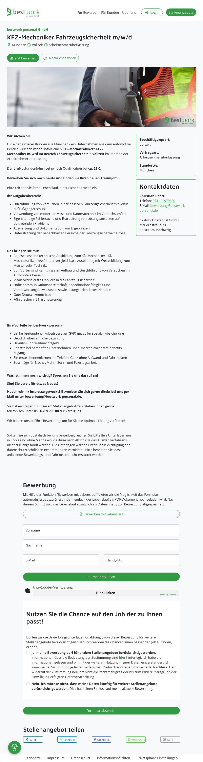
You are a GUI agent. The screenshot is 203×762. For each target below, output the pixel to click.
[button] (33, 739)
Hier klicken (105, 593)
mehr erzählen (101, 577)
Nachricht (59, 58)
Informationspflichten (113, 758)
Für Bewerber (87, 12)
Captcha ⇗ (169, 594)
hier (122, 657)
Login (151, 12)
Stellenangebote (181, 12)
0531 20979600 (164, 201)
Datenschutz (80, 758)
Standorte (33, 758)
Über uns (129, 12)
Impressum (56, 758)
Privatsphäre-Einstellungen (157, 758)
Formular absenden (101, 710)
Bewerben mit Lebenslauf (101, 514)
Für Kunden (110, 12)
